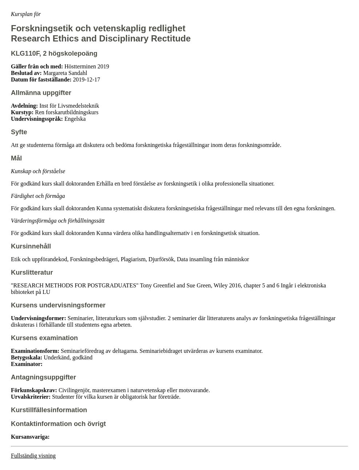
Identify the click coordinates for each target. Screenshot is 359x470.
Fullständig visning (33, 456)
